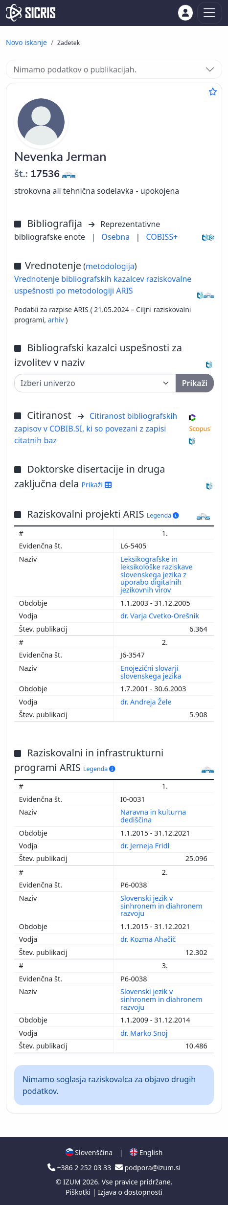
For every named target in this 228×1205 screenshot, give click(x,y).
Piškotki (79, 1192)
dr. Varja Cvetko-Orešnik (160, 615)
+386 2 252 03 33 (80, 1167)
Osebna (116, 236)
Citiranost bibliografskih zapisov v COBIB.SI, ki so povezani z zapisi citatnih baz (95, 428)
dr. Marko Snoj (144, 1033)
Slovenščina (89, 1152)
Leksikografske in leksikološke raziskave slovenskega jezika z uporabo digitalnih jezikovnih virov (156, 574)
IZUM (72, 1181)
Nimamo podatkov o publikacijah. (75, 69)
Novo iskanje (26, 42)
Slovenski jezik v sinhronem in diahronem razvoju (161, 905)
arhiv (57, 319)
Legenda (163, 515)
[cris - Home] (30, 13)
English (146, 1152)
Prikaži (97, 484)
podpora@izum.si (148, 1167)
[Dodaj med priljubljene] (213, 91)
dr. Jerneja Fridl (145, 845)
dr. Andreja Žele (146, 701)
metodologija (110, 266)
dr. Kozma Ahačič (149, 939)
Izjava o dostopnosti (130, 1192)
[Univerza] (95, 383)
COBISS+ (162, 236)
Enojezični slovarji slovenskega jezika (151, 672)
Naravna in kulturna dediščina (153, 815)
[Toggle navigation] (209, 13)
